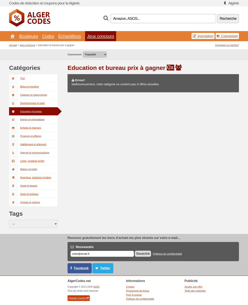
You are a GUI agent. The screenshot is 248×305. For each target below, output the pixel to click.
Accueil (13, 45)
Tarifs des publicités (195, 290)
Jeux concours (100, 36)
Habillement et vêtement (27, 144)
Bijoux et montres (24, 87)
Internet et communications (29, 153)
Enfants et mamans (25, 128)
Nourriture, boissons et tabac (30, 178)
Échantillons (69, 36)
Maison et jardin (23, 169)
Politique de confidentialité (167, 253)
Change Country (78, 298)
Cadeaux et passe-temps (28, 95)
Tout (17, 78)
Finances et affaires (25, 136)
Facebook (81, 268)
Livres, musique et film (26, 161)
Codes (48, 36)
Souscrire (143, 253)
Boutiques (28, 36)
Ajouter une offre (193, 286)
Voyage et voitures (24, 202)
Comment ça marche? (227, 45)
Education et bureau (25, 111)
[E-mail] (102, 254)
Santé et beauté (23, 186)
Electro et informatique (26, 120)
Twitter (105, 268)
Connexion (227, 36)
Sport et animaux (24, 194)
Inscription (203, 36)
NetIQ (96, 286)
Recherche (228, 18)
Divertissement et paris (27, 103)
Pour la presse (134, 294)
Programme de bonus (137, 290)
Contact (130, 286)
